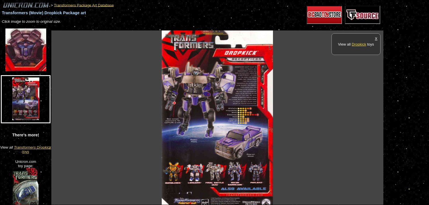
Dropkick (359, 44)
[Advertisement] (155, 27)
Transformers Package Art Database (84, 5)
